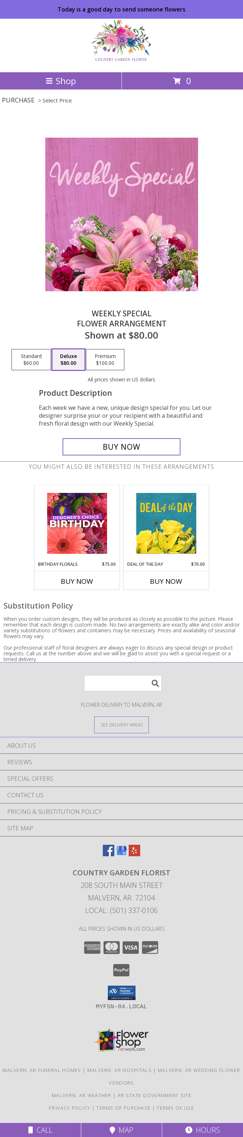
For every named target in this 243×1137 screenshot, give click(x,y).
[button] (122, 993)
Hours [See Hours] (202, 1130)
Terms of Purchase (123, 1108)
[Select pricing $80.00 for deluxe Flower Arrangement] (68, 359)
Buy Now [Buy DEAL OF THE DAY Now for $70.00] (166, 581)
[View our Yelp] (134, 854)
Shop (61, 81)
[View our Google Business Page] (121, 854)
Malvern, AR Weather (81, 1095)
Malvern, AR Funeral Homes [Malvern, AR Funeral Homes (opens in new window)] (42, 1070)
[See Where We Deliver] (121, 724)
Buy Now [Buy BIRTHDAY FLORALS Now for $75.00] (77, 581)
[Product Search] (123, 683)
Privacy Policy (69, 1108)
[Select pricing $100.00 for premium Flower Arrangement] (105, 359)
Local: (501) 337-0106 (121, 910)
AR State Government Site (154, 1095)
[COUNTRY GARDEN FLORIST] (122, 61)
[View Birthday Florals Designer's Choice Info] (77, 523)
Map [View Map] (121, 1130)
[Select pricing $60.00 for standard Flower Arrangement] (31, 359)
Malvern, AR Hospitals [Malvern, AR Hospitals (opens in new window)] (119, 1070)
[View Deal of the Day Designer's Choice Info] (166, 523)
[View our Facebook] (108, 854)
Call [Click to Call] (40, 1130)
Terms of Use (175, 1108)
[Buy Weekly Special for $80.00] (121, 446)
